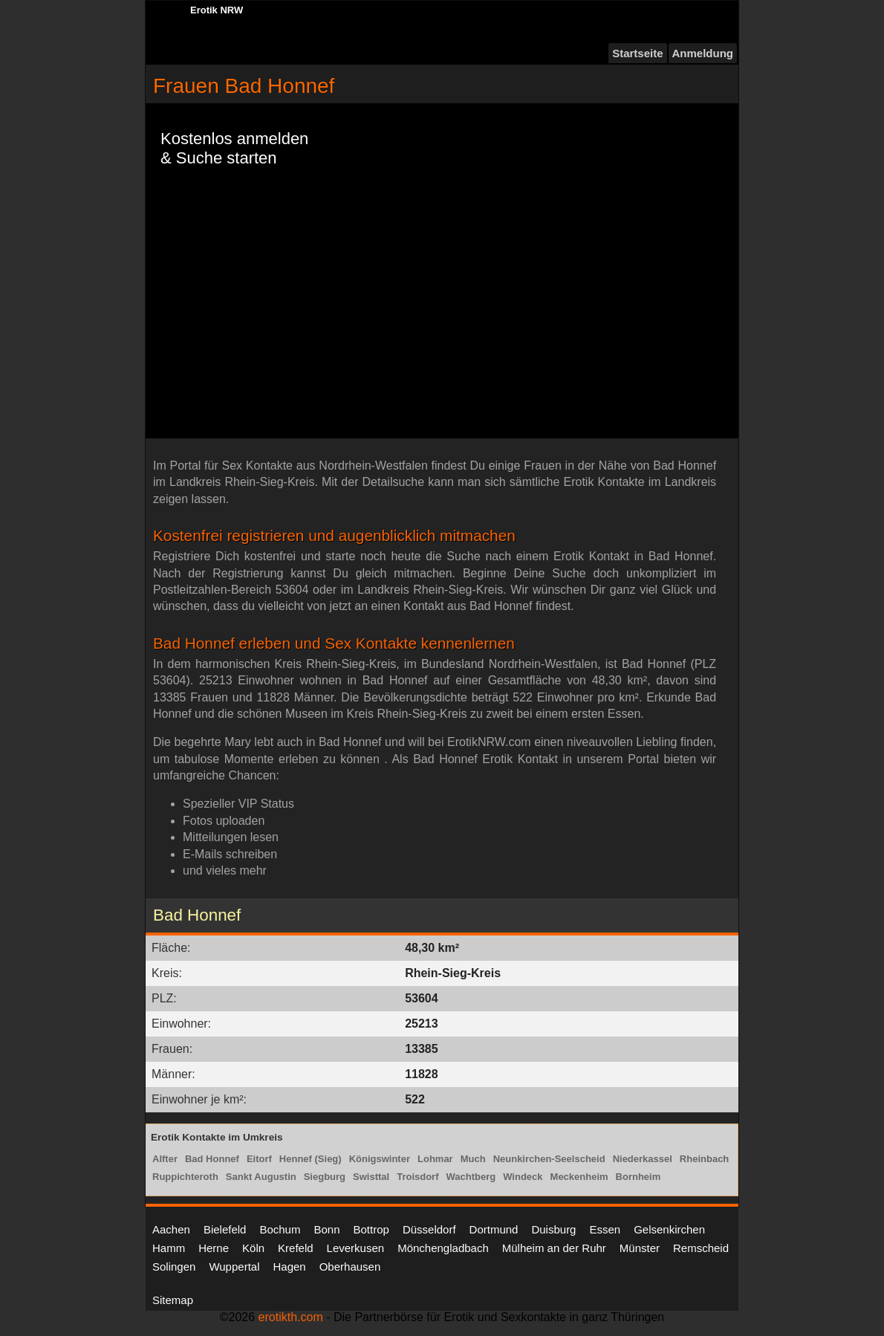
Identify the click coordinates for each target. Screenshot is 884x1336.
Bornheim (638, 1176)
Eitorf (259, 1158)
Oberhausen (350, 1266)
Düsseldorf (429, 1229)
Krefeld (295, 1248)
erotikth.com (291, 1317)
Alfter (165, 1158)
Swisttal (371, 1176)
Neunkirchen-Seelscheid (549, 1158)
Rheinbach (704, 1158)
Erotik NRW (216, 10)
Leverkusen (356, 1248)
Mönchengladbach (443, 1248)
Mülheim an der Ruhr (554, 1248)
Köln (253, 1248)
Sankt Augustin (261, 1176)
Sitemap (172, 1300)
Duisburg (553, 1229)
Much (473, 1158)
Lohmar (435, 1158)
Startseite (637, 53)
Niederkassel (642, 1158)
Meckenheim (579, 1176)
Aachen (171, 1229)
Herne (213, 1248)
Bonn (326, 1229)
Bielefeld (225, 1229)
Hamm (168, 1248)
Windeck (522, 1176)
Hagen (289, 1266)
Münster (640, 1248)
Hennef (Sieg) (310, 1158)
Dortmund (494, 1229)
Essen (604, 1229)
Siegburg (324, 1176)
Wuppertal (234, 1266)
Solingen (173, 1266)
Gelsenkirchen (669, 1229)
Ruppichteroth (185, 1176)
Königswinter (379, 1158)
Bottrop (371, 1229)
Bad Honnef (212, 1158)
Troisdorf (417, 1176)
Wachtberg (471, 1176)
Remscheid (701, 1248)
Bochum (279, 1229)
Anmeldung (703, 53)
